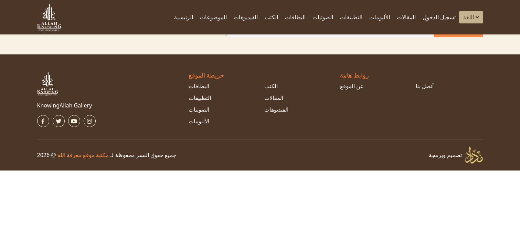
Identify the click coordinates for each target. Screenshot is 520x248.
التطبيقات (351, 17)
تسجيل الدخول (439, 17)
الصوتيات (322, 17)
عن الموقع (352, 86)
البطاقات (295, 17)
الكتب (271, 17)
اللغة (471, 17)
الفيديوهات (246, 17)
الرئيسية (183, 17)
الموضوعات (213, 17)
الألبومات (379, 17)
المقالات (406, 17)
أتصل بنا (425, 86)
